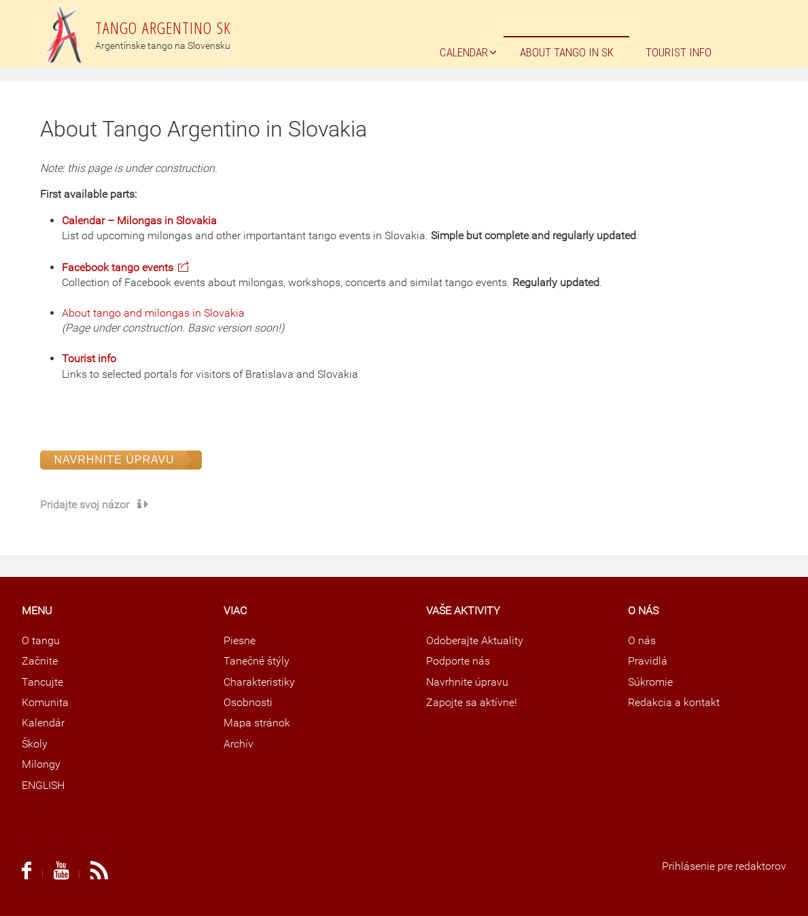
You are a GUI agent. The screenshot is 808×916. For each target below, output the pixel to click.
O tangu (41, 640)
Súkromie (650, 681)
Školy (35, 743)
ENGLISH (43, 785)
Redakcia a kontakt (674, 702)
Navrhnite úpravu (114, 459)
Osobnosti (248, 702)
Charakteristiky (259, 681)
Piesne (240, 640)
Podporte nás (458, 660)
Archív (238, 743)
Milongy (41, 764)
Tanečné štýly (256, 660)
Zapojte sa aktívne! (471, 702)
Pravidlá (647, 660)
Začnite (40, 660)
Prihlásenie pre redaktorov (724, 866)
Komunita (45, 702)
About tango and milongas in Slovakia (153, 312)
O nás (642, 640)
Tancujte (42, 681)
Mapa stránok (257, 722)
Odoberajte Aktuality (474, 640)
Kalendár (43, 722)
